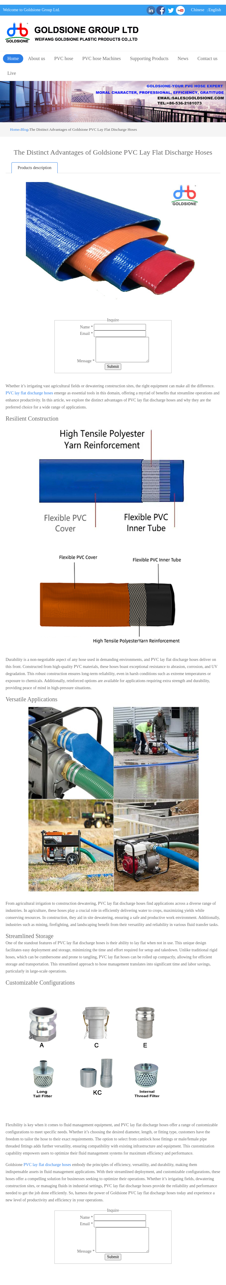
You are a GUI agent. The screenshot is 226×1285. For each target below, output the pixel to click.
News (183, 58)
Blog (24, 129)
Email (87, 333)
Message (86, 361)
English (214, 10)
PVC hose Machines (101, 58)
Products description (34, 168)
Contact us (207, 58)
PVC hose (63, 58)
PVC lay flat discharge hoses (29, 393)
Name (87, 327)
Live (11, 73)
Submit (113, 366)
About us (36, 58)
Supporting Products (149, 58)
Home (13, 58)
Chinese (197, 10)
